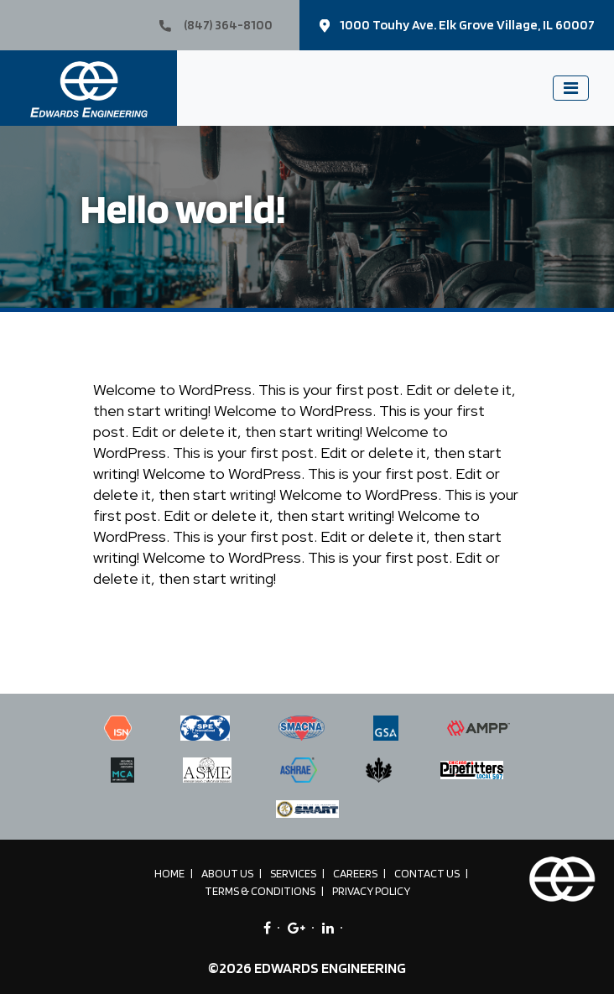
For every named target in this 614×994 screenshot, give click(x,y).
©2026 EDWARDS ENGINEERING (307, 967)
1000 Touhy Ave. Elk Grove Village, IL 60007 (457, 25)
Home (169, 873)
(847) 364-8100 (216, 25)
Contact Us (427, 873)
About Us (227, 873)
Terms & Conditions (260, 891)
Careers (355, 873)
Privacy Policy (371, 891)
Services (293, 873)
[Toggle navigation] (571, 88)
